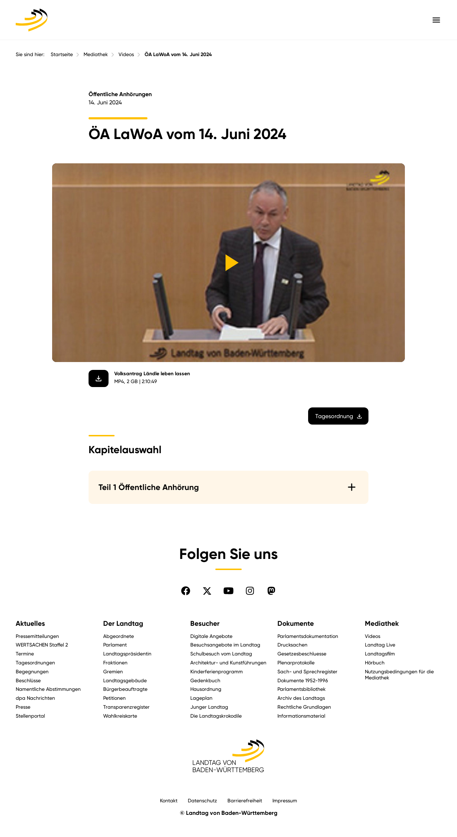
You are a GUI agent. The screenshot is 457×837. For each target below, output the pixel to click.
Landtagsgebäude (125, 680)
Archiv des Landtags (301, 698)
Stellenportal (30, 716)
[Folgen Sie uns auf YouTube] (228, 591)
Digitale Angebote (211, 636)
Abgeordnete (118, 636)
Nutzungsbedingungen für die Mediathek (399, 674)
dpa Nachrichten (35, 698)
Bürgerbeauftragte (125, 689)
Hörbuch (375, 662)
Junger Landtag (209, 707)
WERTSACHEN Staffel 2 (42, 645)
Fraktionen (115, 662)
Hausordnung (205, 689)
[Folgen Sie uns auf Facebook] (186, 591)
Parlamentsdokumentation (307, 636)
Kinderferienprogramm (216, 671)
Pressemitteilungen (37, 636)
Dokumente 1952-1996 (302, 680)
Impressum (284, 800)
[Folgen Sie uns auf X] (207, 591)
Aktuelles (30, 623)
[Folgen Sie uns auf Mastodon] (271, 591)
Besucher (205, 623)
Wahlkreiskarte (120, 716)
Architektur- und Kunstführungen (228, 662)
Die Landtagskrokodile (216, 716)
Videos (126, 54)
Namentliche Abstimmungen (48, 689)
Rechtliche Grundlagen (304, 707)
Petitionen (114, 698)
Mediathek (96, 54)
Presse (23, 707)
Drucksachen (292, 645)
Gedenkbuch (205, 680)
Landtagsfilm (380, 653)
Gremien (113, 671)
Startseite (62, 54)
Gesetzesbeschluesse (301, 653)
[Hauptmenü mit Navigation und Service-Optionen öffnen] (436, 20)
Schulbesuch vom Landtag (221, 653)
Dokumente (295, 623)
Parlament (115, 645)
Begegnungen (32, 671)
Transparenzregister (126, 707)
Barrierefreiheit (244, 800)
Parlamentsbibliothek (301, 689)
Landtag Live (380, 645)
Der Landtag (123, 623)
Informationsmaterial (301, 716)
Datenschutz (202, 800)
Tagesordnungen (35, 662)
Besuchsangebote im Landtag (225, 645)
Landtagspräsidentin (127, 653)
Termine (25, 653)
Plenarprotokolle (296, 662)
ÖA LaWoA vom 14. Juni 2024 (178, 54)
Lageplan (201, 698)
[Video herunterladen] (99, 378)
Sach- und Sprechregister (307, 671)
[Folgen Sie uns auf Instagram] (250, 591)
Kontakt (168, 800)
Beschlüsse (28, 680)
